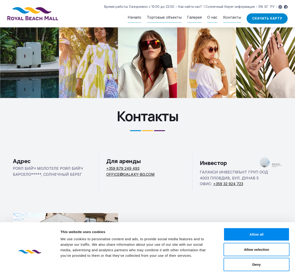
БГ (266, 7)
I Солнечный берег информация (229, 7)
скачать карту (267, 18)
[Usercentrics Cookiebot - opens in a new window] (30, 265)
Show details (242, 265)
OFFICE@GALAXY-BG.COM (130, 174)
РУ (272, 7)
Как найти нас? (190, 7)
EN (261, 7)
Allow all (257, 214)
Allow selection (256, 229)
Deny (256, 244)
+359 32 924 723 (228, 184)
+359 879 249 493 (122, 168)
